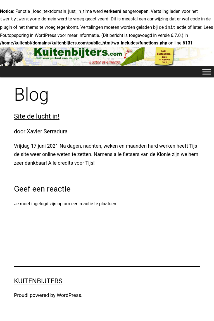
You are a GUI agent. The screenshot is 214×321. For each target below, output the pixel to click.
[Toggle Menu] (206, 71)
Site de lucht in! (37, 115)
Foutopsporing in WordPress (28, 34)
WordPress (69, 294)
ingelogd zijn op (47, 202)
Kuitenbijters (38, 280)
